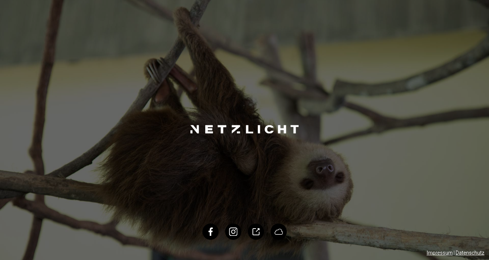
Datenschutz (469, 253)
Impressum (440, 253)
